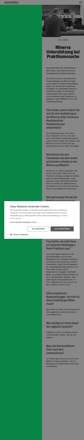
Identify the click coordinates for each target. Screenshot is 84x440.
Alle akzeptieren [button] (62, 229)
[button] (42, 222)
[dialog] (42, 220)
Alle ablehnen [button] (38, 229)
